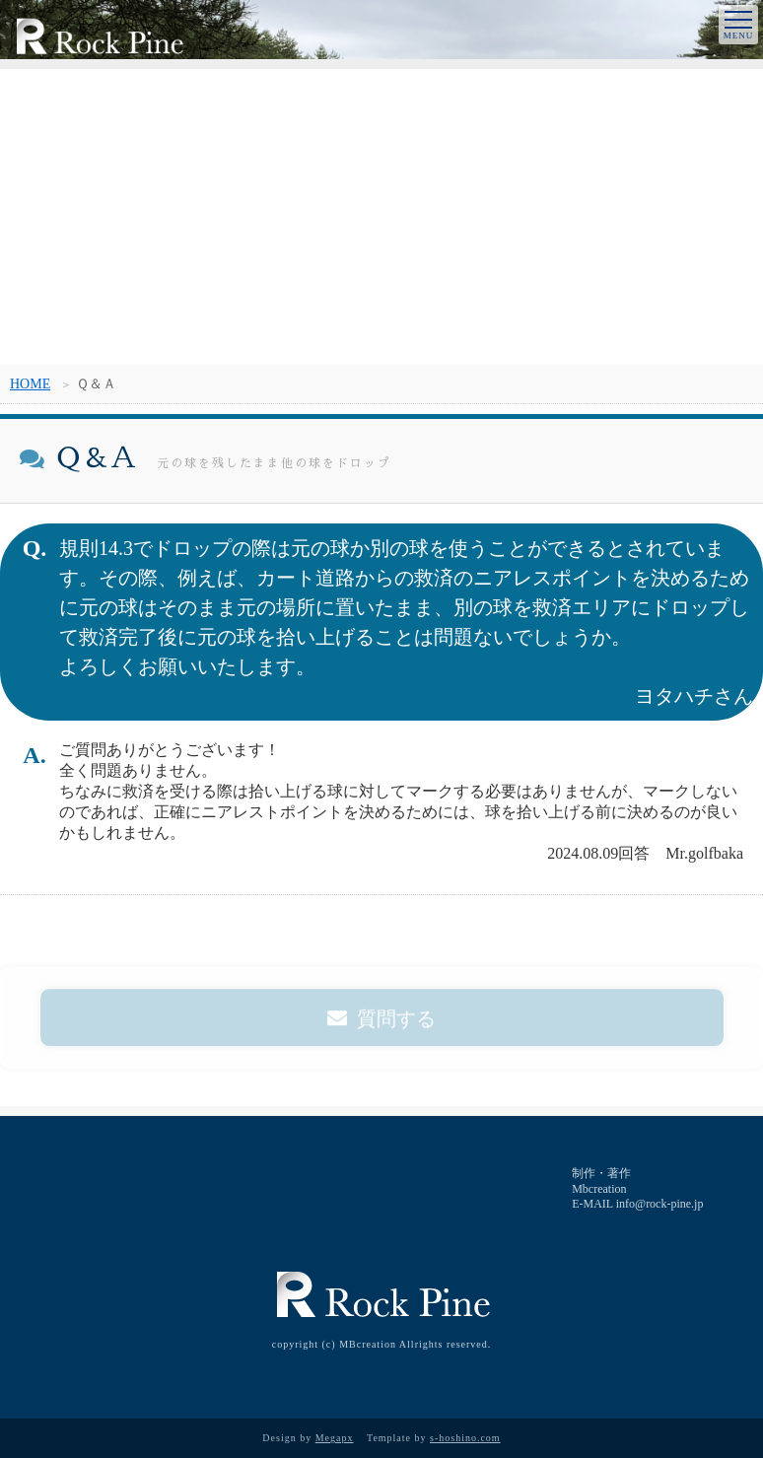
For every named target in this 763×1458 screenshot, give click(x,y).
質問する (381, 1024)
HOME (30, 384)
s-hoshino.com (465, 1437)
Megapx (334, 1437)
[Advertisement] (381, 217)
